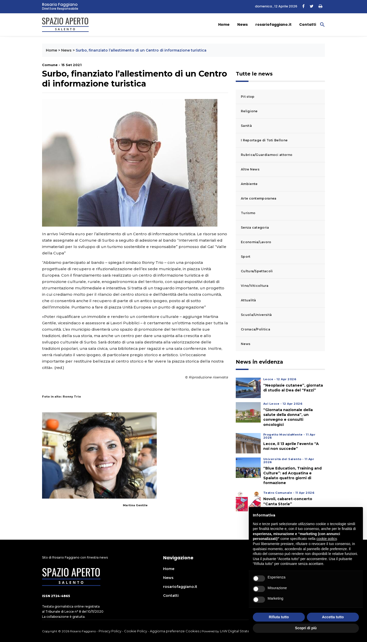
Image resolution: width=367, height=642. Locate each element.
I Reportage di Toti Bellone (264, 140)
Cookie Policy (135, 631)
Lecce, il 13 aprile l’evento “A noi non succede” (291, 446)
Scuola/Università (256, 315)
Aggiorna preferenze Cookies (174, 631)
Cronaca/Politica (255, 329)
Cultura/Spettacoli (257, 271)
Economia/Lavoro (256, 242)
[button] (322, 24)
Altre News (250, 169)
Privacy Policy (110, 631)
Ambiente (249, 184)
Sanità (246, 126)
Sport (246, 256)
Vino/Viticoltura (254, 286)
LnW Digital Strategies (238, 631)
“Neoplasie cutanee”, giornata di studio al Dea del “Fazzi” (293, 387)
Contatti (307, 24)
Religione (249, 111)
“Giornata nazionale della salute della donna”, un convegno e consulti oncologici (288, 417)
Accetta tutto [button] (333, 617)
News (242, 24)
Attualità (248, 300)
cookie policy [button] (327, 539)
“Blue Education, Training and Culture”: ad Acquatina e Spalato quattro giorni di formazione (292, 475)
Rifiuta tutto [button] (279, 617)
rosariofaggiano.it (273, 24)
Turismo (248, 213)
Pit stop (247, 96)
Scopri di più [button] (306, 628)
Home (224, 24)
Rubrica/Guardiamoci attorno (266, 155)
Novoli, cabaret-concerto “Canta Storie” (287, 501)
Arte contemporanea (258, 198)
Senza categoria (255, 227)
